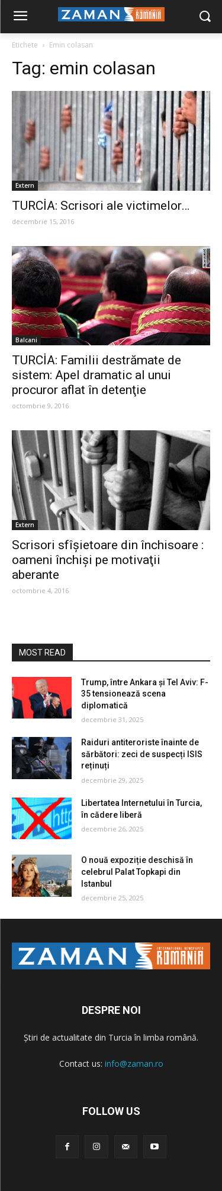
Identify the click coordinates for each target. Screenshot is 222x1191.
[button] (204, 17)
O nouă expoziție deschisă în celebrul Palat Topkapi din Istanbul (137, 871)
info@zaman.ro (134, 1063)
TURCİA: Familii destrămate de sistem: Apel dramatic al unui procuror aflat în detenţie (96, 375)
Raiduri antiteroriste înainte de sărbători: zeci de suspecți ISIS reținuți (141, 754)
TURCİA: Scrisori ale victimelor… (100, 205)
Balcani (26, 340)
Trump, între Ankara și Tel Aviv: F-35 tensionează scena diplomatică (144, 694)
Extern (24, 185)
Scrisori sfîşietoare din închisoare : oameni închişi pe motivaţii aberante (108, 560)
